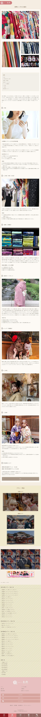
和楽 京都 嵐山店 (4, 667)
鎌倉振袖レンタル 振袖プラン (7, 652)
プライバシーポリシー (27, 705)
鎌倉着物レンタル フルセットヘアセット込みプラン (10, 639)
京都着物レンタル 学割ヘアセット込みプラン (9, 589)
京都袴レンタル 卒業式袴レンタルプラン (8, 611)
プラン (20, 715)
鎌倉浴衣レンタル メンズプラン (7, 650)
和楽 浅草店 (4, 672)
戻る (20, 478)
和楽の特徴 (3, 690)
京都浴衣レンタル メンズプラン (7, 614)
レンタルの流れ (23, 686)
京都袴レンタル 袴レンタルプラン (7, 607)
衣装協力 (22, 688)
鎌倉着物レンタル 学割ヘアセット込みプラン (9, 633)
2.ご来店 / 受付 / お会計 (7, 78)
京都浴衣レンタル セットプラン (7, 616)
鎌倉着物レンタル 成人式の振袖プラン (8, 655)
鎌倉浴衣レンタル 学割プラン (7, 641)
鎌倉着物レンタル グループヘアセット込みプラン (10, 637)
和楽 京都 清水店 (4, 665)
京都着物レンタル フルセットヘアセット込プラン (10, 595)
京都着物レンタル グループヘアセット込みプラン (10, 593)
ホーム (2, 686)
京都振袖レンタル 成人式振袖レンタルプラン (9, 613)
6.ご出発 (4, 85)
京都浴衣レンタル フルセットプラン (8, 602)
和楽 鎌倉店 (4, 674)
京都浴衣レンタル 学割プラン (7, 596)
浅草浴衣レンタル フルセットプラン (8, 623)
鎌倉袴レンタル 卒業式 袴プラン (7, 653)
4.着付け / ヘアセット (6, 82)
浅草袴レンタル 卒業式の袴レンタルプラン (9, 627)
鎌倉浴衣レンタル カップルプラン (7, 643)
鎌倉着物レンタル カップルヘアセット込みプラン (10, 635)
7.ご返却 (4, 87)
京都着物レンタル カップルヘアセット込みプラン (10, 591)
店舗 (28, 715)
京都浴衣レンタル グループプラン (7, 600)
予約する (12, 715)
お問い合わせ (12, 698)
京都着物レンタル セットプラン (7, 604)
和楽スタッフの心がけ (25, 690)
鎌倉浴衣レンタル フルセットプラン (8, 646)
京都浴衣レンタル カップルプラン (7, 598)
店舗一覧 (2, 688)
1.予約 (4, 77)
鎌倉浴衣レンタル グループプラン (7, 644)
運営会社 (11, 705)
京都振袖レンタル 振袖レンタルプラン (8, 609)
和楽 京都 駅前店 (4, 669)
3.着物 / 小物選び (6, 80)
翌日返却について (6, 88)
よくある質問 (12, 701)
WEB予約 (12, 695)
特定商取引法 (20, 705)
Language (36, 715)
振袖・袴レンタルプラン (6, 625)
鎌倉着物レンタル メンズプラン (7, 648)
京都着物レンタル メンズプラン (7, 605)
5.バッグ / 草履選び (6, 83)
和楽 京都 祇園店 (4, 663)
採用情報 (15, 705)
